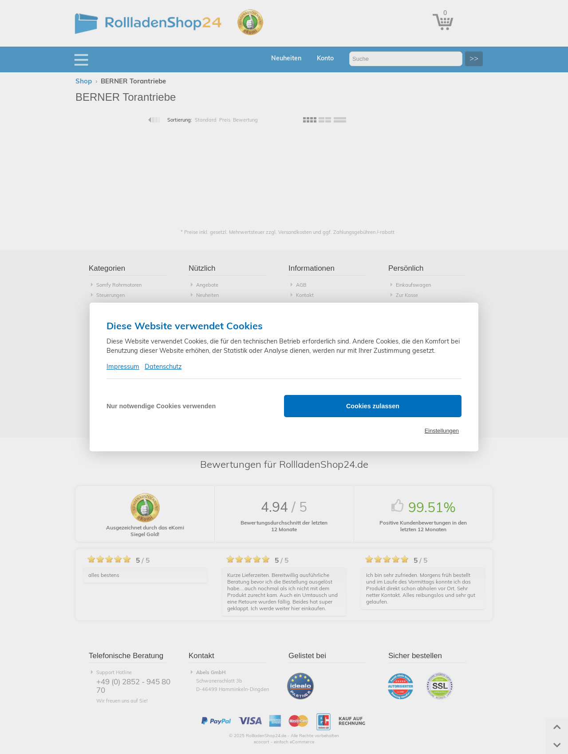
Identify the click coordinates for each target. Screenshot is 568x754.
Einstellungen (442, 430)
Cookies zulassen (372, 406)
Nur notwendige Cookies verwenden (161, 406)
